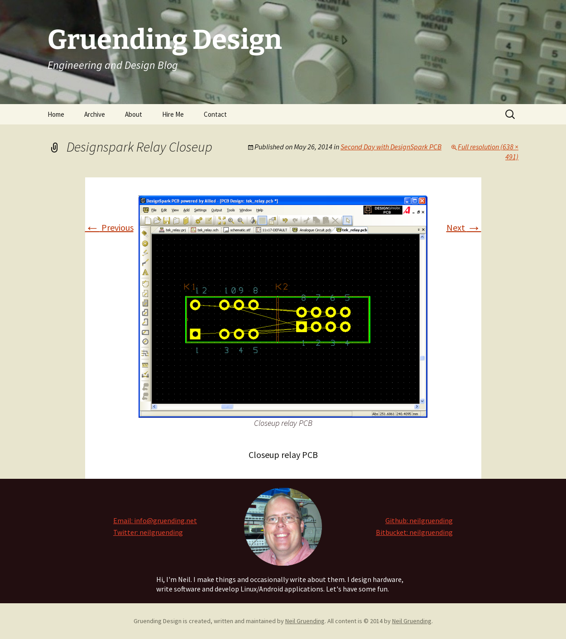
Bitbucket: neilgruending (414, 532)
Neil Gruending (305, 621)
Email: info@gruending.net (155, 520)
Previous (109, 227)
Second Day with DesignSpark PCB (391, 146)
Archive (94, 114)
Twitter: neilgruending (148, 532)
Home (56, 114)
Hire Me (173, 114)
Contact (215, 114)
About (133, 114)
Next (463, 227)
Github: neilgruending (419, 520)
